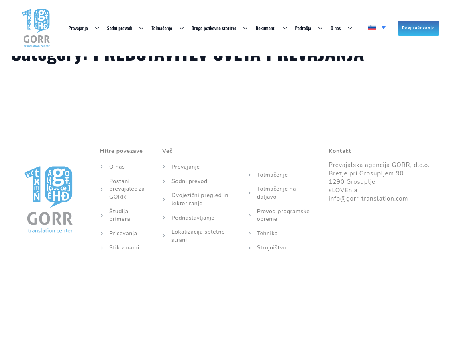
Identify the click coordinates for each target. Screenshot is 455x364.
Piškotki (193, 289)
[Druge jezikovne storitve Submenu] (245, 28)
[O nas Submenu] (350, 28)
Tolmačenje (161, 28)
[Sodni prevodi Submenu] (141, 28)
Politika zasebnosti (244, 289)
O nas (336, 28)
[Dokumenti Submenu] (285, 28)
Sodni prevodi (120, 28)
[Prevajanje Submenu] (97, 28)
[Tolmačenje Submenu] (182, 28)
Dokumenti (265, 28)
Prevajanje (78, 28)
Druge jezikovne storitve (214, 28)
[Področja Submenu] (320, 28)
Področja (303, 28)
